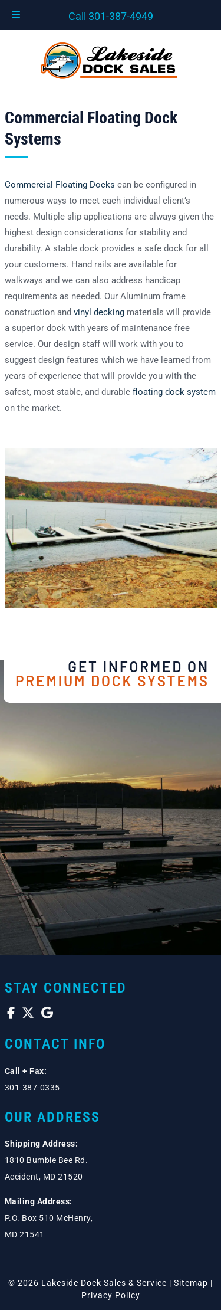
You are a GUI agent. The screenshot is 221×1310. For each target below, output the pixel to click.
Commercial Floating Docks (60, 184)
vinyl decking (99, 312)
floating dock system (174, 392)
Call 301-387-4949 (110, 16)
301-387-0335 (32, 1087)
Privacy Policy (110, 1295)
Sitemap (191, 1283)
